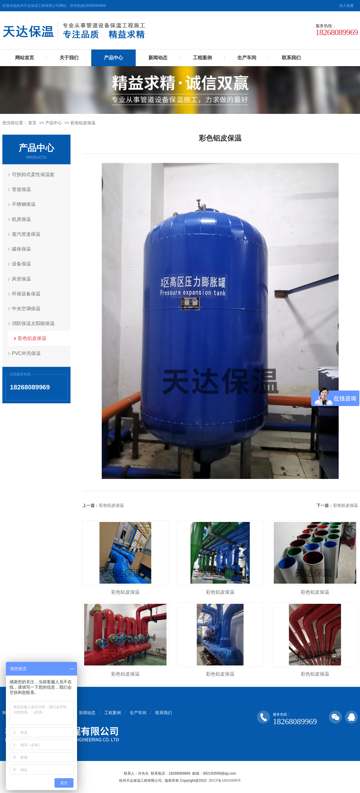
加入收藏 (346, 6)
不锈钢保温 (24, 204)
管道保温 (21, 189)
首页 (32, 122)
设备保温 (21, 263)
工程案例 (202, 57)
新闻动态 (157, 57)
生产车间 (246, 57)
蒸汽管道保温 (26, 233)
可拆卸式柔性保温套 (33, 174)
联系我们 (291, 57)
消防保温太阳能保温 (33, 322)
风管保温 (21, 278)
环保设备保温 (26, 293)
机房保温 (21, 219)
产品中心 (113, 57)
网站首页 (24, 57)
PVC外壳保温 (26, 352)
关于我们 (69, 57)
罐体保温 (21, 248)
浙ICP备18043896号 (225, 780)
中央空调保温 (26, 307)
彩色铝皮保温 (83, 122)
